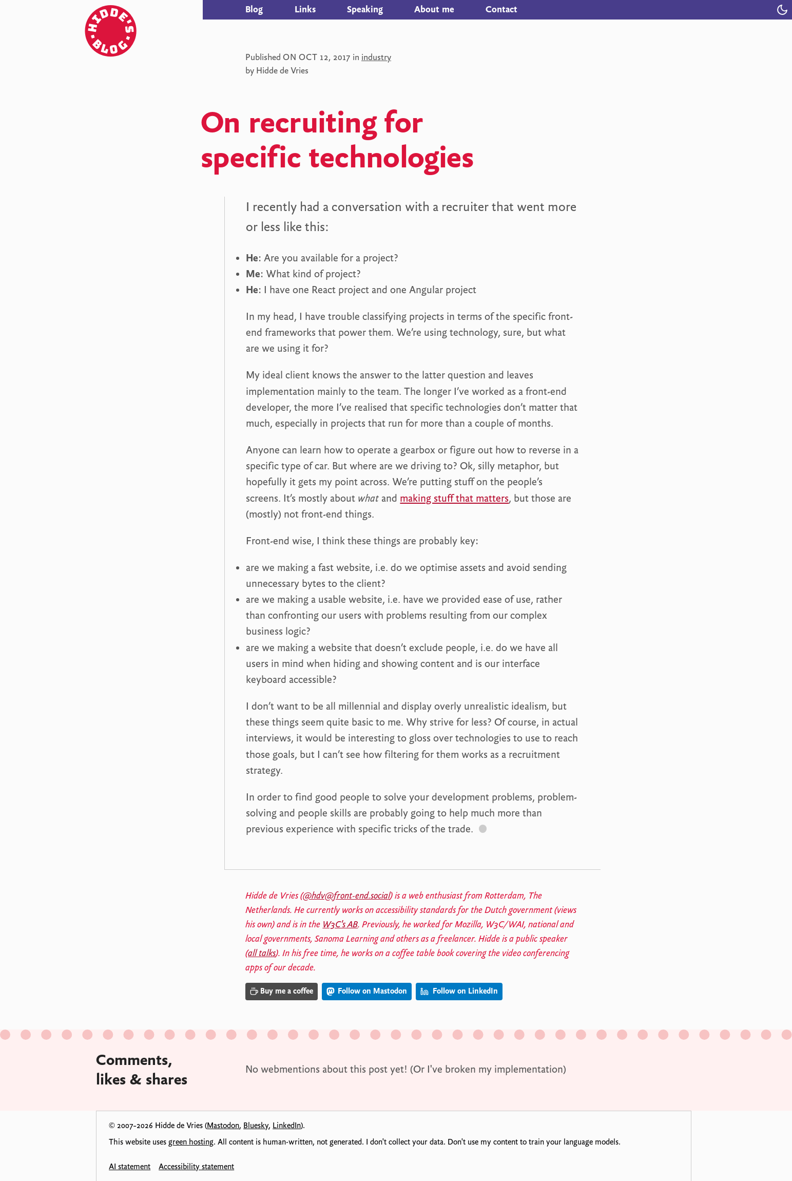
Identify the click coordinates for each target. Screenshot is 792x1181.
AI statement (129, 1166)
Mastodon (223, 1125)
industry (376, 57)
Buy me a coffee (281, 991)
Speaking (365, 9)
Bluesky (255, 1125)
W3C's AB (340, 924)
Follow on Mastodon (366, 991)
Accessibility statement (196, 1166)
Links (305, 9)
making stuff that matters (454, 498)
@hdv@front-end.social (346, 895)
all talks (262, 953)
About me (434, 9)
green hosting (191, 1142)
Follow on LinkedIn (459, 991)
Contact (501, 9)
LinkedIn (287, 1125)
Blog (254, 9)
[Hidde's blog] (144, 10)
